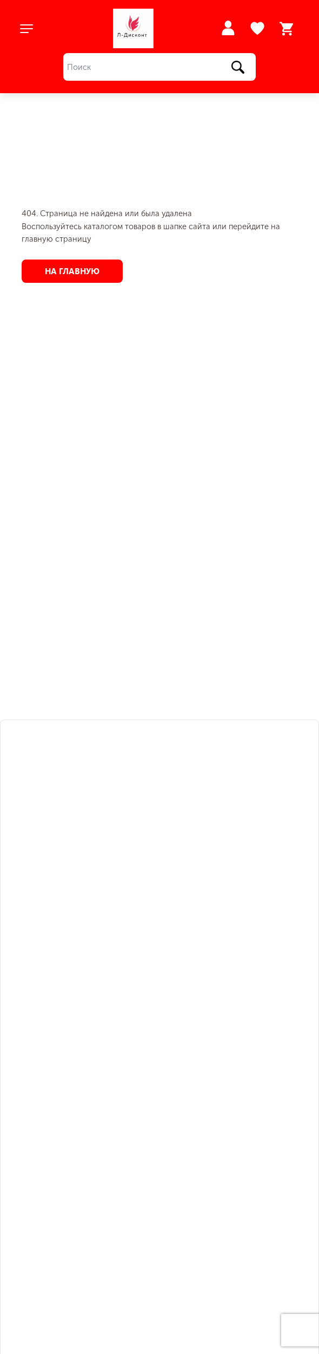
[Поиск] (159, 67)
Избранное (259, 28)
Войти (228, 28)
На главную (72, 270)
